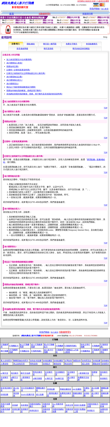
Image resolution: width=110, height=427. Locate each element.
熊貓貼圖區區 (65, 389)
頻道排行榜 (87, 14)
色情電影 (24, 405)
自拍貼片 (46, 364)
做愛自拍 (77, 360)
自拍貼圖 (96, 360)
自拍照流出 (86, 360)
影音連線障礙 (22, 48)
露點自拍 (96, 364)
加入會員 (104, 9)
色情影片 (91, 410)
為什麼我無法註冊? (14, 77)
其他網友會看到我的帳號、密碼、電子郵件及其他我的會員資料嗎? (34, 94)
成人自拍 (86, 364)
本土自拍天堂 (19, 364)
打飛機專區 (85, 351)
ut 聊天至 (4, 373)
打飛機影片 (14, 346)
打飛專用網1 (36, 351)
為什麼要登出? (12, 84)
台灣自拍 (68, 360)
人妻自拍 (4, 364)
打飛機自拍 (24, 351)
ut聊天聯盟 (37, 378)
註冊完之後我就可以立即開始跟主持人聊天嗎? (25, 73)
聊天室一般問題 (49, 44)
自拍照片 (105, 364)
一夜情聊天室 (83, 373)
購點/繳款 (31, 44)
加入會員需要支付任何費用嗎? (19, 59)
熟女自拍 (68, 364)
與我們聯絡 (95, 9)
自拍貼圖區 (47, 360)
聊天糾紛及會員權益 (81, 48)
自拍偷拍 (105, 360)
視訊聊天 (14, 373)
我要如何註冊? (12, 66)
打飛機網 (59, 346)
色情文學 (69, 405)
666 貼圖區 (77, 389)
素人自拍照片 (6, 360)
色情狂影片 (34, 410)
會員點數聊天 (91, 44)
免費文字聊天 (71, 44)
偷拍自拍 (57, 364)
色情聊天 (104, 378)
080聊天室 (59, 378)
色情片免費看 (80, 405)
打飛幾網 (95, 346)
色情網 (15, 405)
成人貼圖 (40, 394)
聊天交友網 (25, 373)
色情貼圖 (51, 389)
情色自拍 (34, 364)
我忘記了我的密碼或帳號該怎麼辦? (21, 87)
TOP (105, 108)
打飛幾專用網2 (70, 346)
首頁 (11, 13)
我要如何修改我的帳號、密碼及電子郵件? (24, 90)
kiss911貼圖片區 (27, 394)
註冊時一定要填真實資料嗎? (18, 70)
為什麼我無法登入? (14, 80)
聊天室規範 (48, 48)
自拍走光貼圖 (35, 360)
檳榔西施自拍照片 (21, 360)
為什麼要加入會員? (14, 63)
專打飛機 (4, 351)
